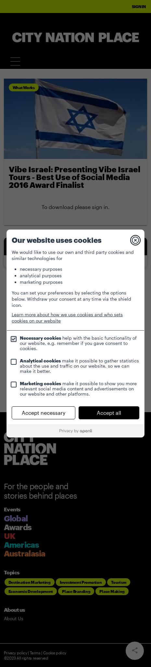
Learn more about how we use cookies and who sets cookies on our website (67, 317)
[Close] (135, 240)
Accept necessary (43, 413)
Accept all (109, 413)
